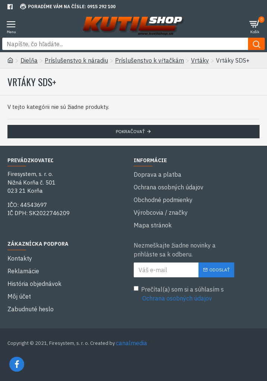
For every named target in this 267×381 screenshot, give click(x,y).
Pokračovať (130, 131)
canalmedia (131, 343)
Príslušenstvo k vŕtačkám (149, 60)
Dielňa (29, 60)
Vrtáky (200, 60)
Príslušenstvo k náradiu (76, 60)
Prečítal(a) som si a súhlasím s (179, 294)
